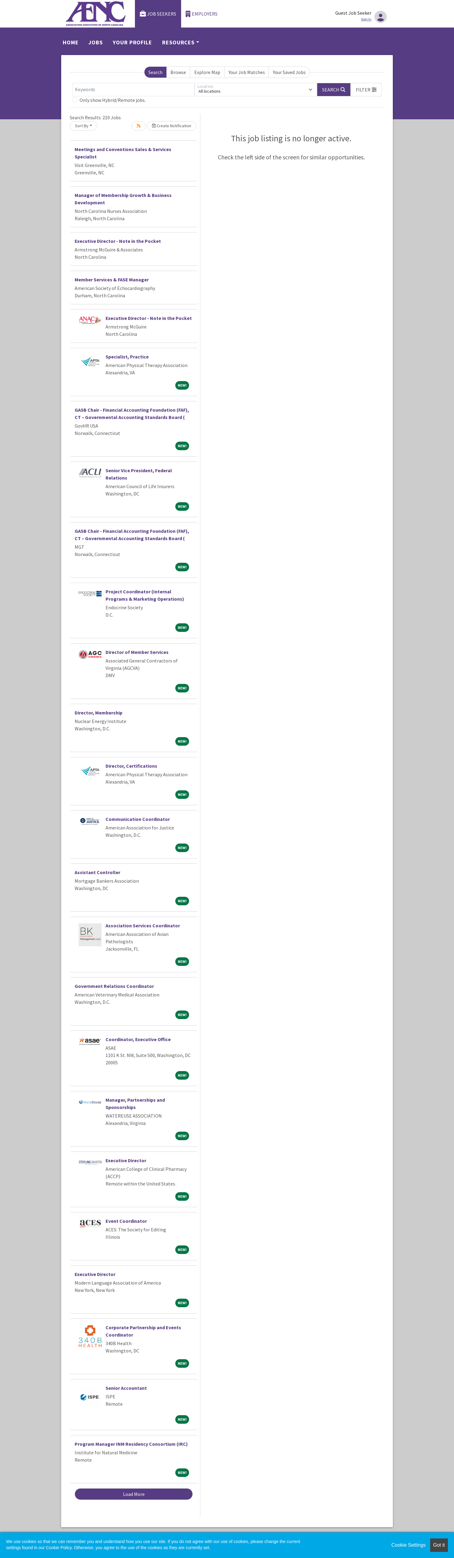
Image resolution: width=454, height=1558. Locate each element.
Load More (134, 1494)
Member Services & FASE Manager (112, 279)
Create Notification (171, 125)
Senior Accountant (126, 1388)
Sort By (81, 125)
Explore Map (207, 72)
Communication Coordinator (138, 819)
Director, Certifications (131, 766)
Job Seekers (158, 14)
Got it (439, 1545)
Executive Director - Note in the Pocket (118, 241)
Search (155, 72)
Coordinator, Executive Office (138, 1039)
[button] (366, 89)
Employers (202, 14)
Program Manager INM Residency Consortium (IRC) (131, 1444)
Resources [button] (178, 42)
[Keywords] (133, 89)
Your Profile (132, 42)
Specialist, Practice (127, 357)
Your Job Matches (247, 72)
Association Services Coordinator (143, 925)
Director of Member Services (137, 652)
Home (71, 42)
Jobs (95, 42)
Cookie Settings (408, 1545)
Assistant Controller (97, 872)
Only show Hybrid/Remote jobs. (113, 100)
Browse (178, 72)
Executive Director (126, 1160)
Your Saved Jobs (289, 72)
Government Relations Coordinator (114, 986)
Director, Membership (98, 713)
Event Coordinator (126, 1221)
